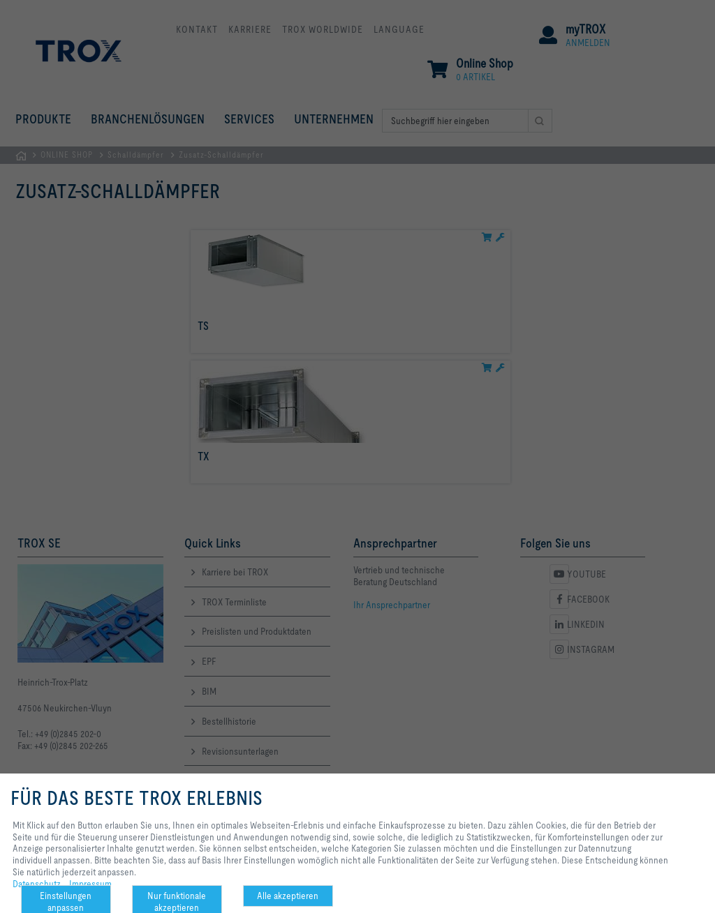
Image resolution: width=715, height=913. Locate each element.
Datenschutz (37, 883)
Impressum (90, 883)
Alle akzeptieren (287, 895)
